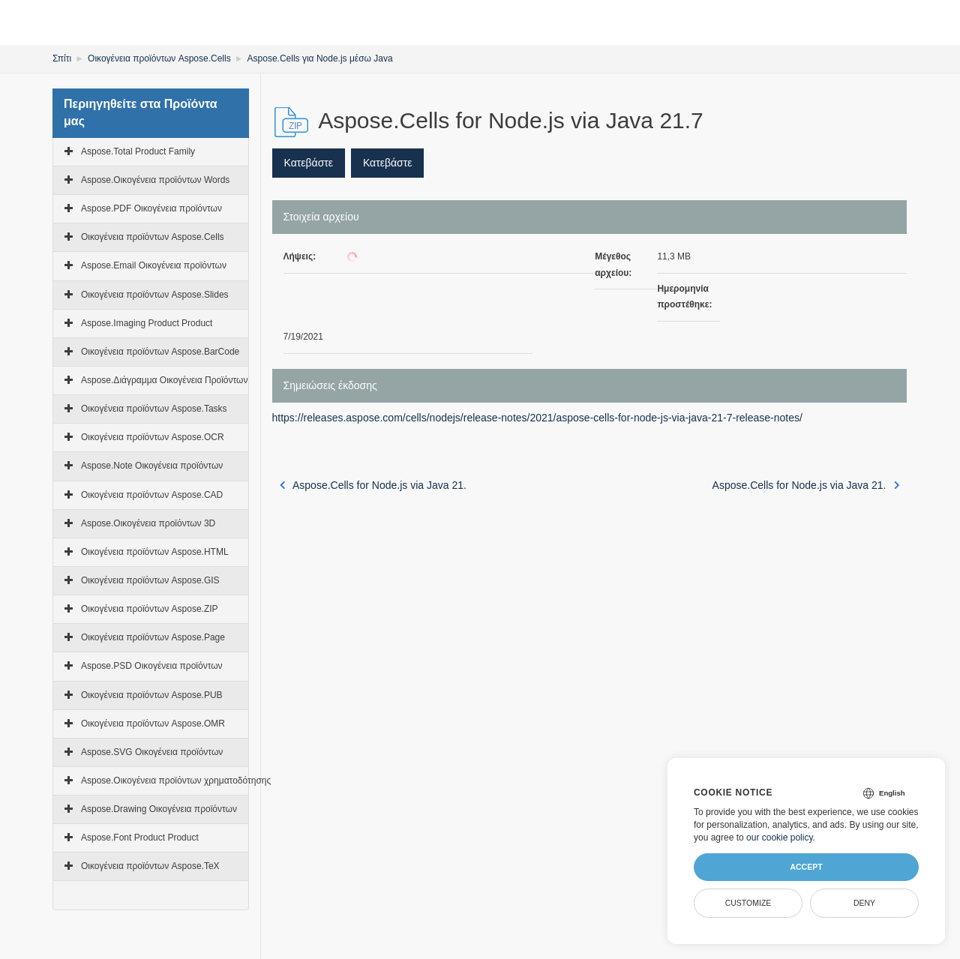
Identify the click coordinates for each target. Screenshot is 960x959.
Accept (806, 866)
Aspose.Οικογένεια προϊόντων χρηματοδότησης (176, 780)
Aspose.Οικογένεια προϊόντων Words (155, 180)
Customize (748, 902)
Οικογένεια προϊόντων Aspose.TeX (150, 866)
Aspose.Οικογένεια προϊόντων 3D (148, 523)
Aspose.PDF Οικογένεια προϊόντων (151, 208)
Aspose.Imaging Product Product (146, 323)
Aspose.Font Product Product (140, 837)
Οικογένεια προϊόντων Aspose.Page (153, 637)
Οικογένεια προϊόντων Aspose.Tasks (154, 408)
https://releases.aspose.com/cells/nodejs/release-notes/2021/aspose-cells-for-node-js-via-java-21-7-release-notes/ (537, 418)
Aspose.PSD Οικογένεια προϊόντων (152, 666)
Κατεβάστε (309, 163)
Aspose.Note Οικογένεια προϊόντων (152, 465)
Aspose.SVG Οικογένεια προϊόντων (152, 752)
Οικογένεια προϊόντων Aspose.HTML (155, 552)
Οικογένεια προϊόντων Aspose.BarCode (160, 351)
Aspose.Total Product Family (138, 151)
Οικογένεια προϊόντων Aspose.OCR (152, 437)
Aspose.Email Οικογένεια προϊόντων (153, 265)
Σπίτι (61, 58)
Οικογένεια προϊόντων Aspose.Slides (155, 294)
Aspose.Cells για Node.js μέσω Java (320, 58)
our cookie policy (779, 837)
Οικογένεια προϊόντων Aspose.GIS (150, 580)
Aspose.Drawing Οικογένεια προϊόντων (159, 809)
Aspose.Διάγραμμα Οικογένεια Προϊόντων (164, 380)
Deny (864, 902)
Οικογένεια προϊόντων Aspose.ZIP (149, 609)
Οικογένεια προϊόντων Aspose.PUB (152, 695)
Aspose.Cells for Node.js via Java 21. (373, 485)
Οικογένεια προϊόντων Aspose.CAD (152, 495)
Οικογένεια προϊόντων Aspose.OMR (153, 723)
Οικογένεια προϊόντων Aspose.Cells (159, 58)
